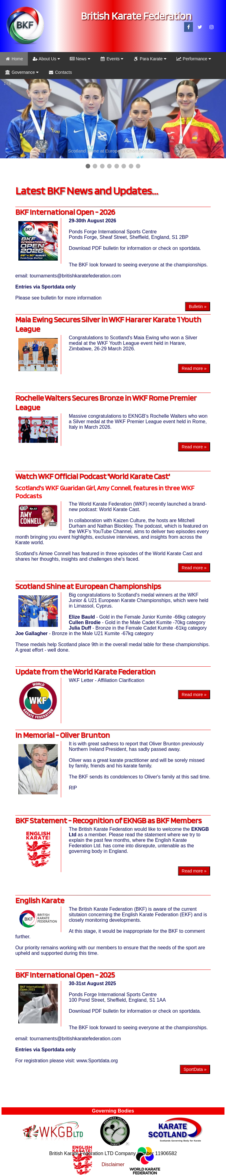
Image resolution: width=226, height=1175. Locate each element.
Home (14, 58)
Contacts (60, 72)
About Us (46, 58)
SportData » (194, 1069)
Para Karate (149, 58)
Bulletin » (197, 306)
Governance (22, 72)
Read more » (194, 368)
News (80, 58)
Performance (193, 58)
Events (112, 58)
